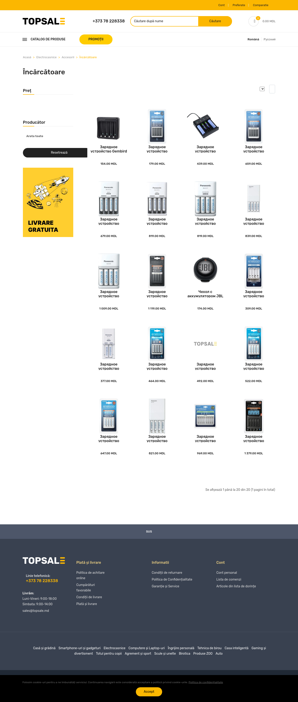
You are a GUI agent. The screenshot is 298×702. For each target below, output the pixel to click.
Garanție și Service (165, 599)
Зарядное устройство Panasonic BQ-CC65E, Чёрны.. (253, 449)
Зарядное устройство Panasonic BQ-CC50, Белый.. (109, 374)
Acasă (27, 58)
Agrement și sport (138, 664)
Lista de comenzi (228, 592)
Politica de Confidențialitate (172, 592)
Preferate (234, 5)
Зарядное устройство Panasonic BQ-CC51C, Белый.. (157, 226)
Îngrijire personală (181, 659)
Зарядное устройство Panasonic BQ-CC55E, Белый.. (253, 151)
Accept (149, 692)
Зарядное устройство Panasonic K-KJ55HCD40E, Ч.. (157, 300)
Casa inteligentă (236, 659)
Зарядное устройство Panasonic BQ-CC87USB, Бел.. (253, 226)
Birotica (184, 664)
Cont (215, 5)
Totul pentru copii (109, 664)
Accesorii (68, 58)
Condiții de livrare (89, 610)
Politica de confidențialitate (205, 682)
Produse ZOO (203, 664)
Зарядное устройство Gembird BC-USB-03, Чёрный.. (109, 151)
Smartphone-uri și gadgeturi (79, 659)
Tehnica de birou (209, 659)
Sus (149, 542)
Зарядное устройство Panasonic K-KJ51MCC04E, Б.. (157, 374)
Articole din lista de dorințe (236, 599)
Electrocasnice (46, 58)
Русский (270, 40)
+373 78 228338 (109, 21)
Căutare (211, 22)
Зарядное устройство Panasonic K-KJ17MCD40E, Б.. (205, 226)
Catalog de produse (44, 40)
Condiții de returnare (167, 585)
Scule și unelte (165, 664)
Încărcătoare (88, 58)
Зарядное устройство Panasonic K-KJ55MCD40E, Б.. (109, 300)
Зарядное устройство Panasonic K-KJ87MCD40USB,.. (157, 449)
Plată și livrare (86, 616)
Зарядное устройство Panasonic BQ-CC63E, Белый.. (205, 449)
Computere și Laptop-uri (147, 659)
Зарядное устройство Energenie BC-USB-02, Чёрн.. (205, 151)
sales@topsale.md (35, 621)
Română (253, 40)
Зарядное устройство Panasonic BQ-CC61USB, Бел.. (253, 300)
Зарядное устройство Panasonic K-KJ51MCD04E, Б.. (108, 226)
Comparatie (258, 5)
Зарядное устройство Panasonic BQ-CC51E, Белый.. (157, 151)
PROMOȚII (95, 40)
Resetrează (59, 154)
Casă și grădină (44, 659)
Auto (218, 664)
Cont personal (226, 585)
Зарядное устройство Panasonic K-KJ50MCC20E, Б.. (205, 374)
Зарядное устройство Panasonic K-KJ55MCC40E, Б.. (109, 449)
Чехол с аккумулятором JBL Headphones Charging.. (205, 300)
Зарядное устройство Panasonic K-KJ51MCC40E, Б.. (253, 374)
